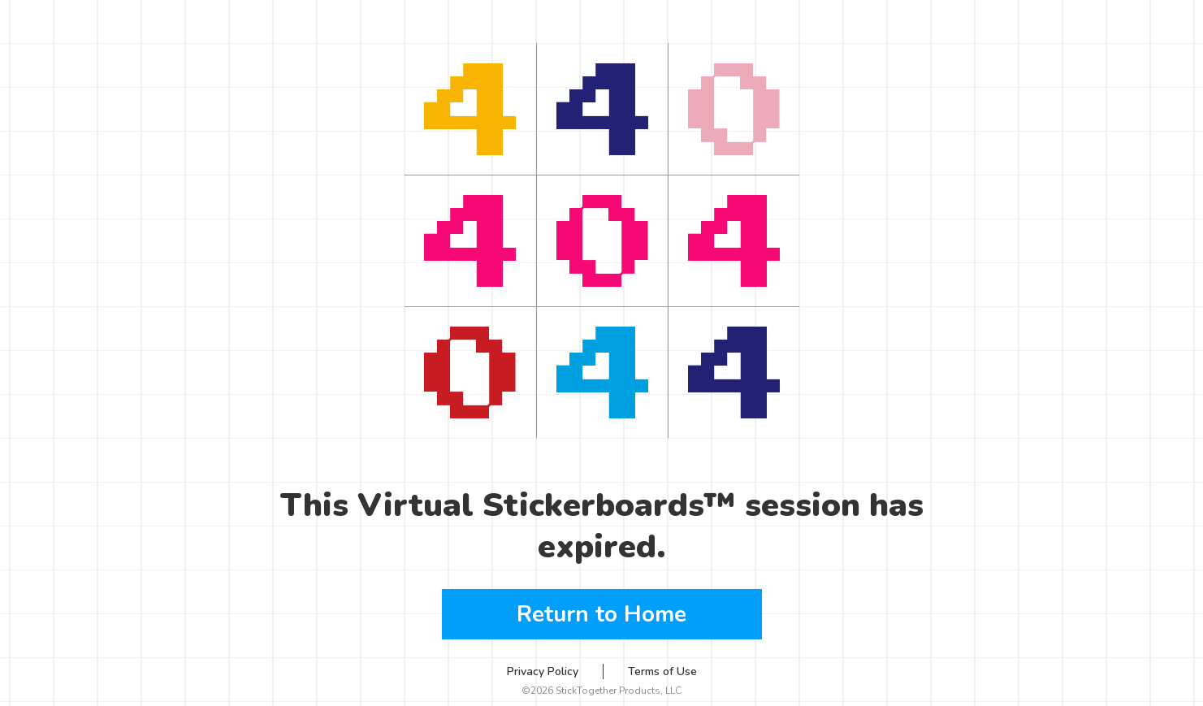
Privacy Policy (542, 671)
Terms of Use (662, 671)
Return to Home (601, 614)
